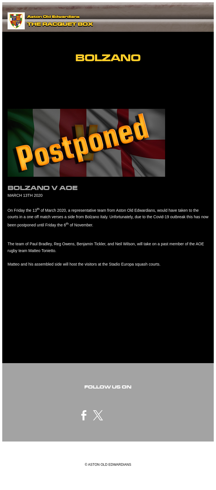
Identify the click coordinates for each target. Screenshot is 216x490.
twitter (98, 415)
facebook (83, 415)
